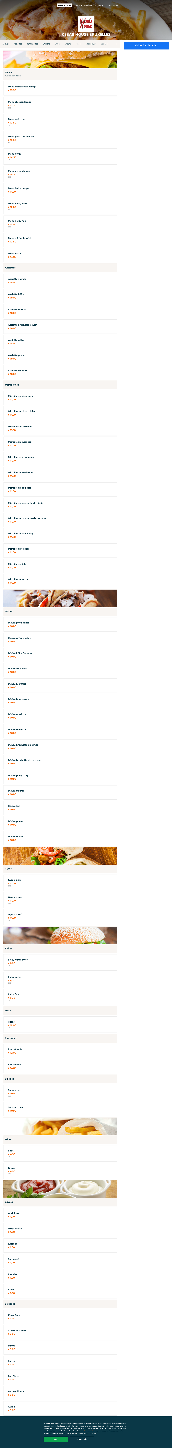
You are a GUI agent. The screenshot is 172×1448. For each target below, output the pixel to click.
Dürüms (46, 44)
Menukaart (64, 5)
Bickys (68, 44)
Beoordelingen (84, 5)
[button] (116, 44)
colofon (113, 5)
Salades (104, 44)
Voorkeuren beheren (89, 1431)
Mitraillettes (32, 44)
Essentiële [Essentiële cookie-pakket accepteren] (82, 1439)
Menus (6, 44)
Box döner (91, 44)
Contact (100, 5)
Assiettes (18, 44)
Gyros (57, 44)
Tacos (78, 44)
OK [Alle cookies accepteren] (55, 1439)
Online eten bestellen (146, 45)
